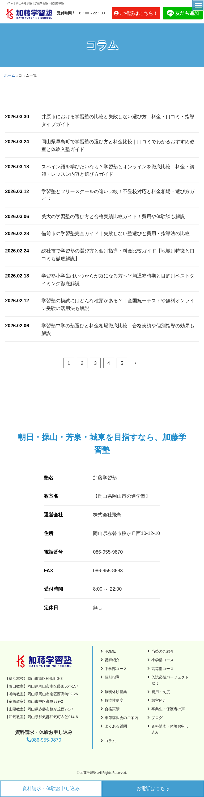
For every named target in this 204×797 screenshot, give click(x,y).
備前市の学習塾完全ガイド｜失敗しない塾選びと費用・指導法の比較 (115, 233)
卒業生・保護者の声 (168, 709)
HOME (110, 651)
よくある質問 (116, 726)
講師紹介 (112, 660)
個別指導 (112, 677)
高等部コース (162, 669)
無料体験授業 (116, 692)
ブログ (157, 718)
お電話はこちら (153, 788)
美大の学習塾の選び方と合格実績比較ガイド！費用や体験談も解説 (113, 216)
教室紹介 (158, 700)
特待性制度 (114, 700)
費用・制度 (160, 692)
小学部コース (162, 660)
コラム (110, 741)
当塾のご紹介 (162, 651)
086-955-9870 (44, 740)
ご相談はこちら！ (139, 13)
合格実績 (112, 709)
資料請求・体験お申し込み (51, 788)
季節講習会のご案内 (121, 718)
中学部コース (116, 669)
